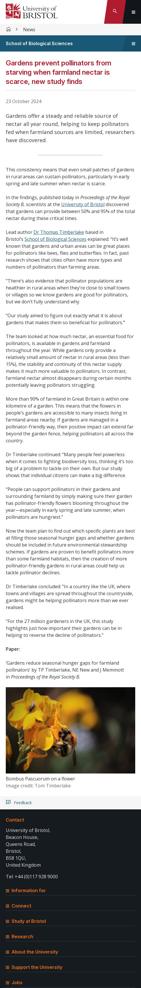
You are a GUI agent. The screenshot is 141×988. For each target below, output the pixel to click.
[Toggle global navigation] (133, 12)
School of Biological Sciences (39, 43)
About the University (32, 952)
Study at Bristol (26, 921)
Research (19, 936)
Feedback (23, 803)
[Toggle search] (115, 12)
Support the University (34, 967)
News (29, 29)
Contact (15, 820)
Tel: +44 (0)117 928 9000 (32, 876)
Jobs (14, 982)
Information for (26, 890)
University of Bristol (83, 204)
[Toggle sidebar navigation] (133, 43)
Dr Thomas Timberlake (59, 232)
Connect (18, 906)
